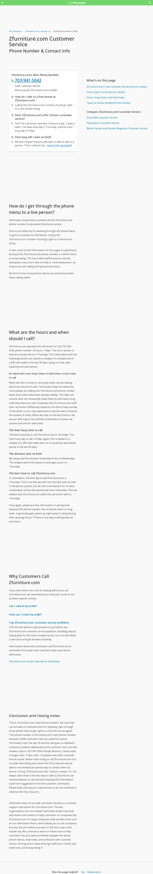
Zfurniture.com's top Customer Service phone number (117, 86)
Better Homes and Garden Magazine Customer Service (117, 128)
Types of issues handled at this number (109, 102)
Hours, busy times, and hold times (105, 97)
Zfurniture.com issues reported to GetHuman (34, 661)
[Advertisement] (43, 177)
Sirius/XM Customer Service (102, 117)
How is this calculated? (59, 145)
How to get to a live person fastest (106, 92)
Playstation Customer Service (103, 123)
